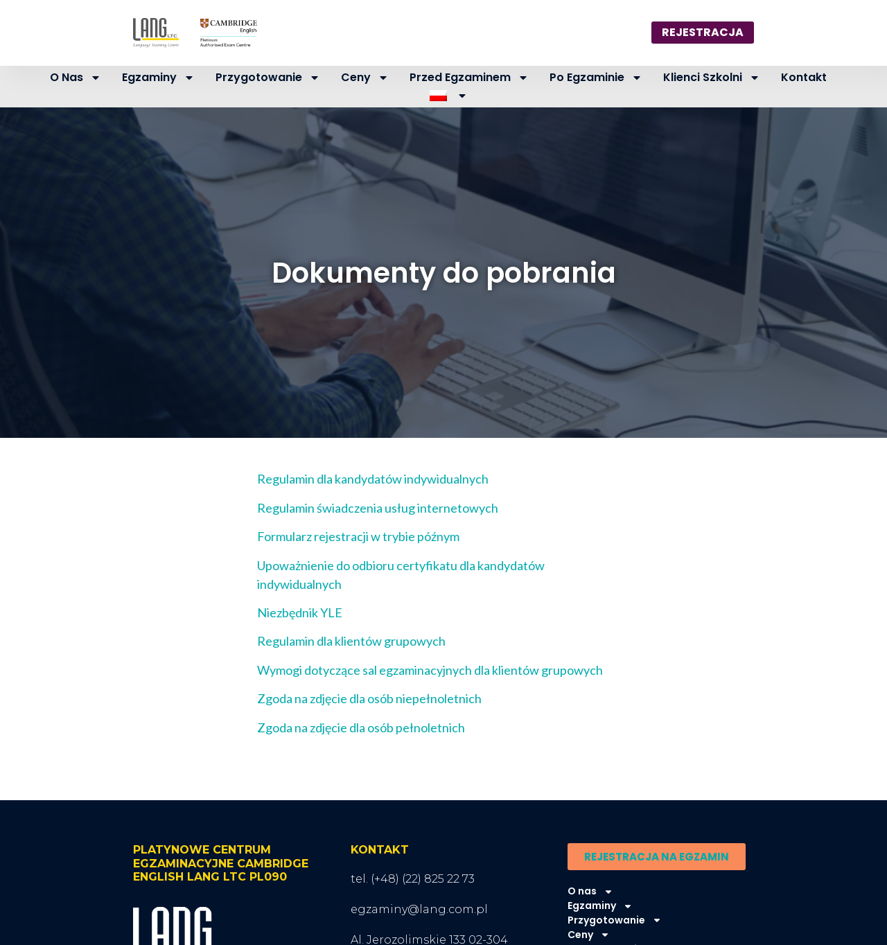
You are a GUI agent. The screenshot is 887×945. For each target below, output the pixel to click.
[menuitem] (449, 96)
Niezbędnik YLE (299, 612)
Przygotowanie (268, 78)
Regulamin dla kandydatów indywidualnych (373, 478)
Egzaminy (158, 78)
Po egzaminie (596, 78)
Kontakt (804, 77)
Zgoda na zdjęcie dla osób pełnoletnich (361, 727)
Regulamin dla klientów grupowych (351, 640)
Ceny (365, 78)
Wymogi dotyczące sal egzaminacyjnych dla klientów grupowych (430, 670)
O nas (75, 78)
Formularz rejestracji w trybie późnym (358, 536)
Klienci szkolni (711, 78)
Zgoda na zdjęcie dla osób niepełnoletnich (369, 698)
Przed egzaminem (469, 78)
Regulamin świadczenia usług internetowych (377, 507)
